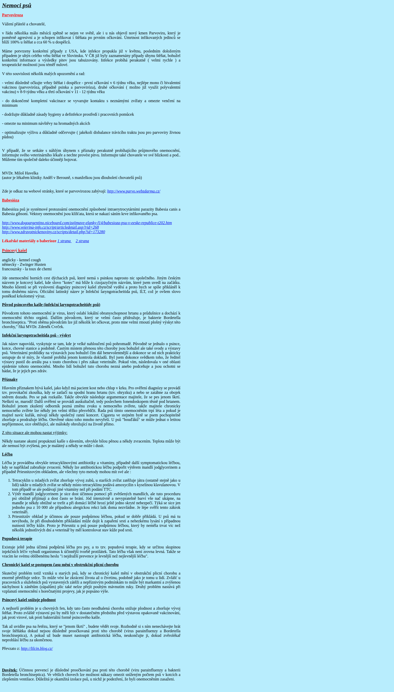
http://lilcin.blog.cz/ (37, 648)
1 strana (64, 241)
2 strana (82, 241)
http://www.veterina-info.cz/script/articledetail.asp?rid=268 (50, 227)
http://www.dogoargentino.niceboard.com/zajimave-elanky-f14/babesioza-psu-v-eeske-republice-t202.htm (87, 223)
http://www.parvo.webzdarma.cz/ (133, 191)
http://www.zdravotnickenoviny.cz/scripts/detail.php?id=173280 (53, 232)
